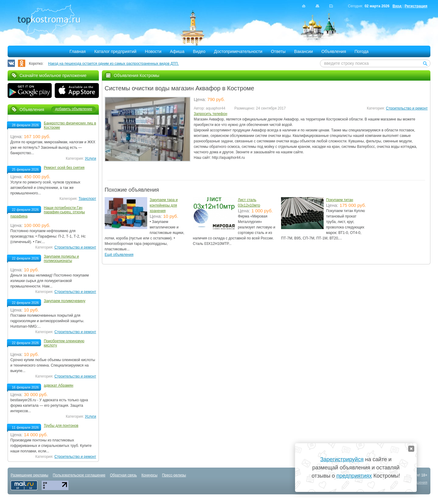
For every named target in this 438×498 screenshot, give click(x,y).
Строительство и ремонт (407, 108)
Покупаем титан (339, 200)
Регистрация (416, 6)
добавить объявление (73, 109)
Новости (153, 51)
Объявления (334, 51)
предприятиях (354, 476)
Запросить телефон (210, 114)
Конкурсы (149, 475)
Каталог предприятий (115, 51)
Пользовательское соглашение (79, 475)
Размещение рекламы (29, 475)
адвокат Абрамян (58, 385)
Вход (396, 6)
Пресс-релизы (174, 475)
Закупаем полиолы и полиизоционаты (61, 258)
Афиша (177, 51)
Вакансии (303, 51)
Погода (362, 51)
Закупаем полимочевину (64, 301)
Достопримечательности (238, 51)
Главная (77, 51)
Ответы (278, 51)
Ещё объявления (119, 254)
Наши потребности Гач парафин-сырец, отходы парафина (47, 212)
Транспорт (87, 199)
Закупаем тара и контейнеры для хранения (164, 205)
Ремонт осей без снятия (64, 167)
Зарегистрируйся (341, 459)
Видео (199, 51)
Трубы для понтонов (61, 425)
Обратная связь (123, 475)
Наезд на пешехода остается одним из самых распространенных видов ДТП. (113, 63)
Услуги (90, 158)
